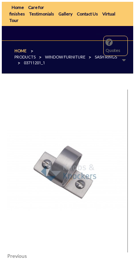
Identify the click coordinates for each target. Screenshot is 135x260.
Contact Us (87, 14)
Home (18, 7)
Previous (17, 256)
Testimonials (41, 14)
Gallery (65, 14)
